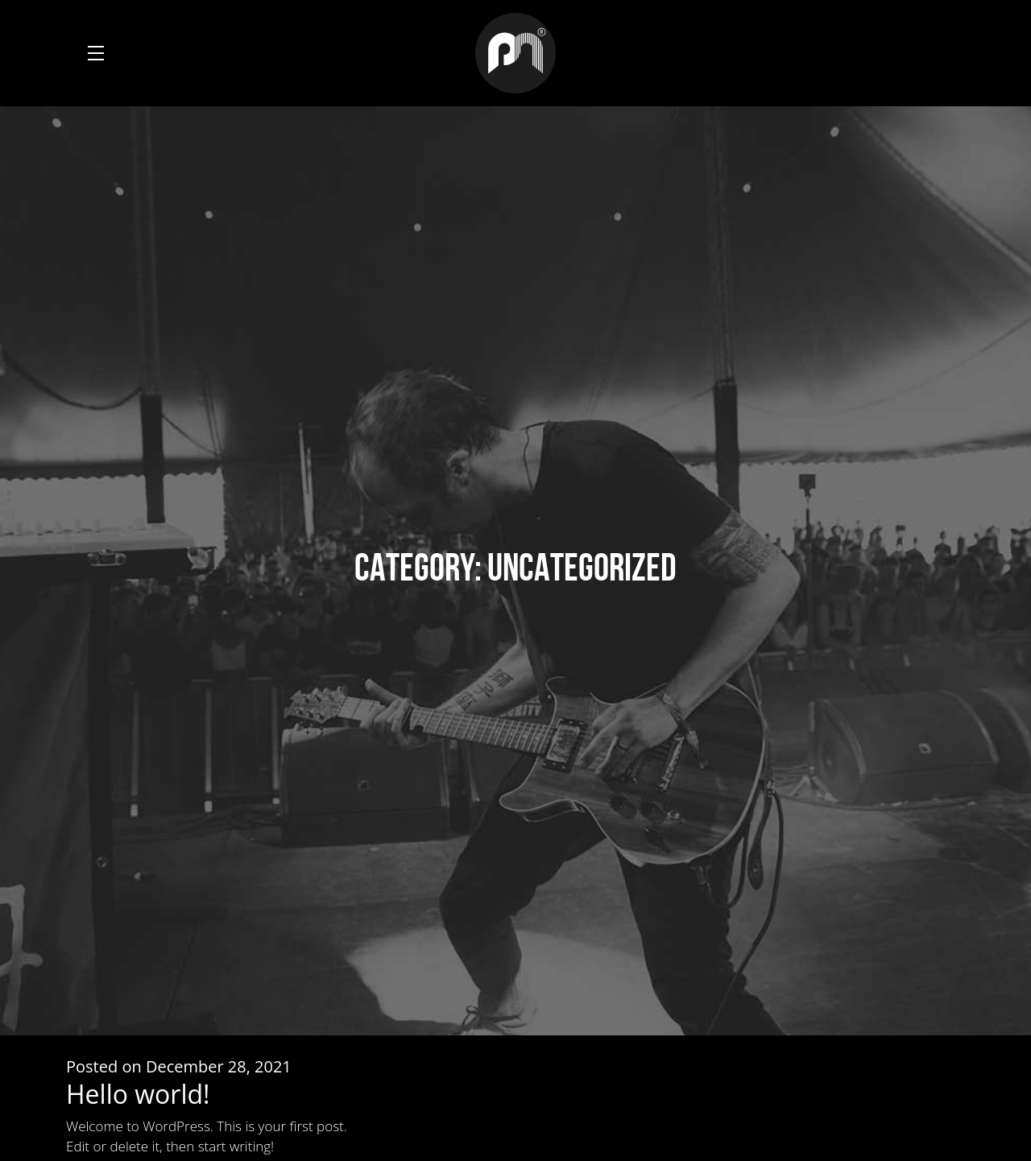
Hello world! (138, 1093)
